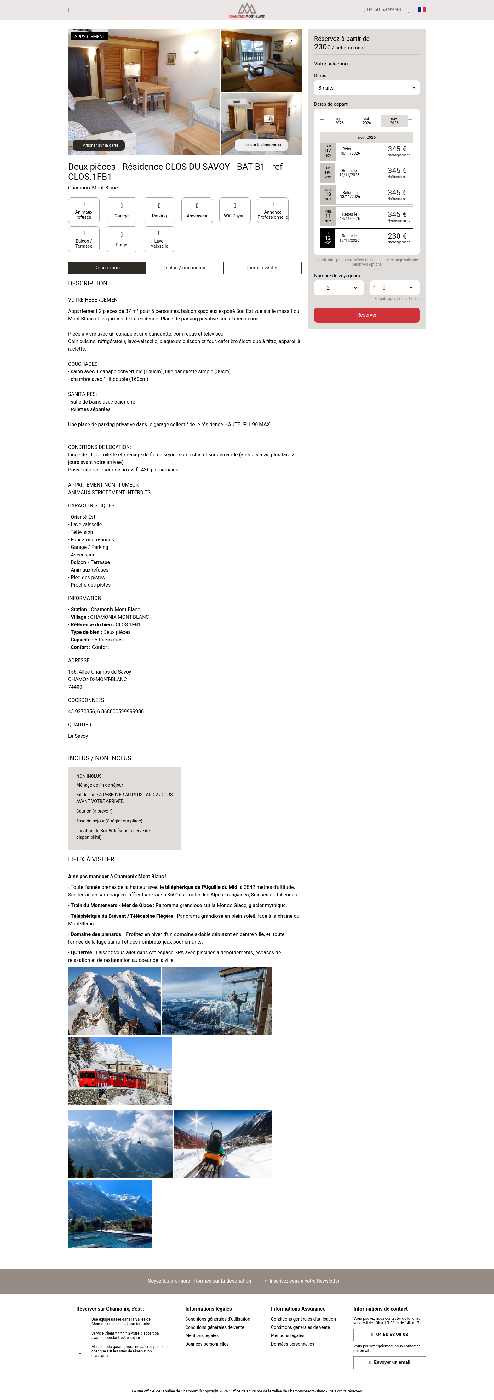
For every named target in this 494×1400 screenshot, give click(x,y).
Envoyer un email (390, 1362)
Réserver (366, 315)
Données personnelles (207, 1343)
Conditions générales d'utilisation (217, 1319)
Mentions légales (202, 1335)
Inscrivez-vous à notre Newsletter (302, 1281)
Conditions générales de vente (214, 1327)
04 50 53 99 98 (389, 1335)
